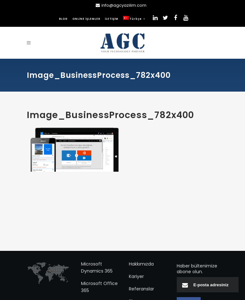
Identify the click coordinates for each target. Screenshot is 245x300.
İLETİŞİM (111, 19)
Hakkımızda (141, 264)
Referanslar (141, 289)
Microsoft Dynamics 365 (97, 267)
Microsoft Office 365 (99, 287)
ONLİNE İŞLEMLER (86, 19)
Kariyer (136, 276)
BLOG (63, 19)
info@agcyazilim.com (123, 5)
